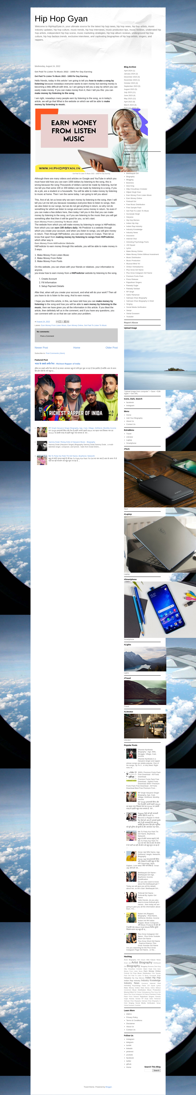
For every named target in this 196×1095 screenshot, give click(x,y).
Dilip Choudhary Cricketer (136, 189)
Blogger (109, 1087)
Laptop (129, 440)
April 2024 (128, 71)
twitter (128, 1061)
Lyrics (128, 248)
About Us (130, 421)
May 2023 (128, 98)
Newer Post (41, 347)
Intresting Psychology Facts (137, 242)
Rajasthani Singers (134, 282)
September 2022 (131, 123)
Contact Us (130, 424)
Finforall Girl (131, 201)
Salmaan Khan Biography (136, 298)
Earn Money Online (75, 325)
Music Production (133, 260)
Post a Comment (47, 336)
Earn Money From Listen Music (53, 325)
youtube (129, 1055)
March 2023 (129, 105)
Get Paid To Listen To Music (95, 325)
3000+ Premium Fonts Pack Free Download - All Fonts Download (149, 774)
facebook (130, 402)
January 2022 (129, 148)
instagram (130, 405)
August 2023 (129, 89)
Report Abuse (131, 322)
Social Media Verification (136, 307)
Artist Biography (132, 170)
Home (76, 347)
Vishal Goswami (132, 313)
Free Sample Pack (133, 208)
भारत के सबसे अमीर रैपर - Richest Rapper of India (57, 363)
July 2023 (128, 92)
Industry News (132, 232)
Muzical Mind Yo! (133, 264)
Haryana (129, 217)
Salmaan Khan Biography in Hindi (140, 301)
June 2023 (128, 95)
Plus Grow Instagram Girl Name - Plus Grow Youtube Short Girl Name (149, 936)
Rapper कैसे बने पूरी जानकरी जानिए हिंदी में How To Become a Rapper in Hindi (148, 815)
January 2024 (129, 74)
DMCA (129, 1014)
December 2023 (130, 77)
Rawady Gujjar (132, 285)
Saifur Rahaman (133, 295)
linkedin (129, 1048)
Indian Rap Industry (134, 226)
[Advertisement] (98, 52)
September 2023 (131, 86)
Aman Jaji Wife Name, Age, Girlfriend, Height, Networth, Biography (149, 854)
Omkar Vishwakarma (134, 267)
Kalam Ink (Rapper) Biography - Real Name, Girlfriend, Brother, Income (148, 916)
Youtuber (130, 317)
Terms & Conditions (134, 1020)
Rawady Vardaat (133, 289)
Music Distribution (133, 257)
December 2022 (130, 114)
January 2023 (129, 111)
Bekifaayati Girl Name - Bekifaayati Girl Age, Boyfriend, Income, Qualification (147, 876)
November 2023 (130, 80)
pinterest (129, 1051)
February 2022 (130, 145)
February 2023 (130, 108)
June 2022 (128, 133)
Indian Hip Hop (132, 223)
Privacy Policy (132, 1017)
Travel (128, 434)
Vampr (129, 310)
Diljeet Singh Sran (133, 192)
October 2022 (129, 120)
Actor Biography (132, 158)
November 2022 (130, 117)
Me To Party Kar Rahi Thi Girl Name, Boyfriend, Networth (72, 456)
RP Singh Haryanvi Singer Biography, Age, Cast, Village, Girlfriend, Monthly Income (82, 428)
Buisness (130, 183)
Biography (130, 177)
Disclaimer (130, 1023)
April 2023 (128, 102)
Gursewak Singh (133, 214)
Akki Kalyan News (133, 164)
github (128, 1064)
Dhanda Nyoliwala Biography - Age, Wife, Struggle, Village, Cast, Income (147, 753)
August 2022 (129, 127)
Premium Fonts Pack (134, 276)
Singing (129, 304)
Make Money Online (134, 251)
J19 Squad (130, 245)
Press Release (132, 279)
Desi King (130, 186)
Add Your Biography (134, 418)
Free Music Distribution (135, 204)
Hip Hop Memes (132, 220)
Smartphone (131, 443)
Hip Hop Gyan (61, 18)
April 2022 (128, 139)
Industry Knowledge (134, 229)
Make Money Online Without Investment (142, 254)
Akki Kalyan (131, 161)
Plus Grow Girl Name (135, 270)
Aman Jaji (130, 167)
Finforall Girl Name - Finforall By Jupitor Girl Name (147, 895)
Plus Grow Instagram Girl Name (139, 273)
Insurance (130, 236)
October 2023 (129, 83)
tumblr (128, 1045)
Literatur (129, 437)
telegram (130, 1042)
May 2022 (128, 136)
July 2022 (128, 130)
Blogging (130, 180)
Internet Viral (131, 239)
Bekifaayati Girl (132, 173)
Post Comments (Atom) (55, 353)
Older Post (112, 347)
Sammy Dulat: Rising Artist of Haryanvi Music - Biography (72, 442)
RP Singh (130, 292)
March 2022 (129, 142)
